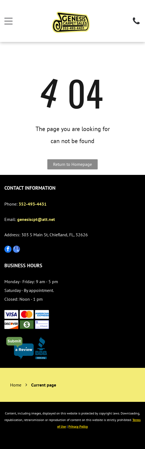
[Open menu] (8, 21)
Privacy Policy (78, 426)
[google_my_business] (16, 250)
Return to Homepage (72, 164)
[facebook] (7, 250)
